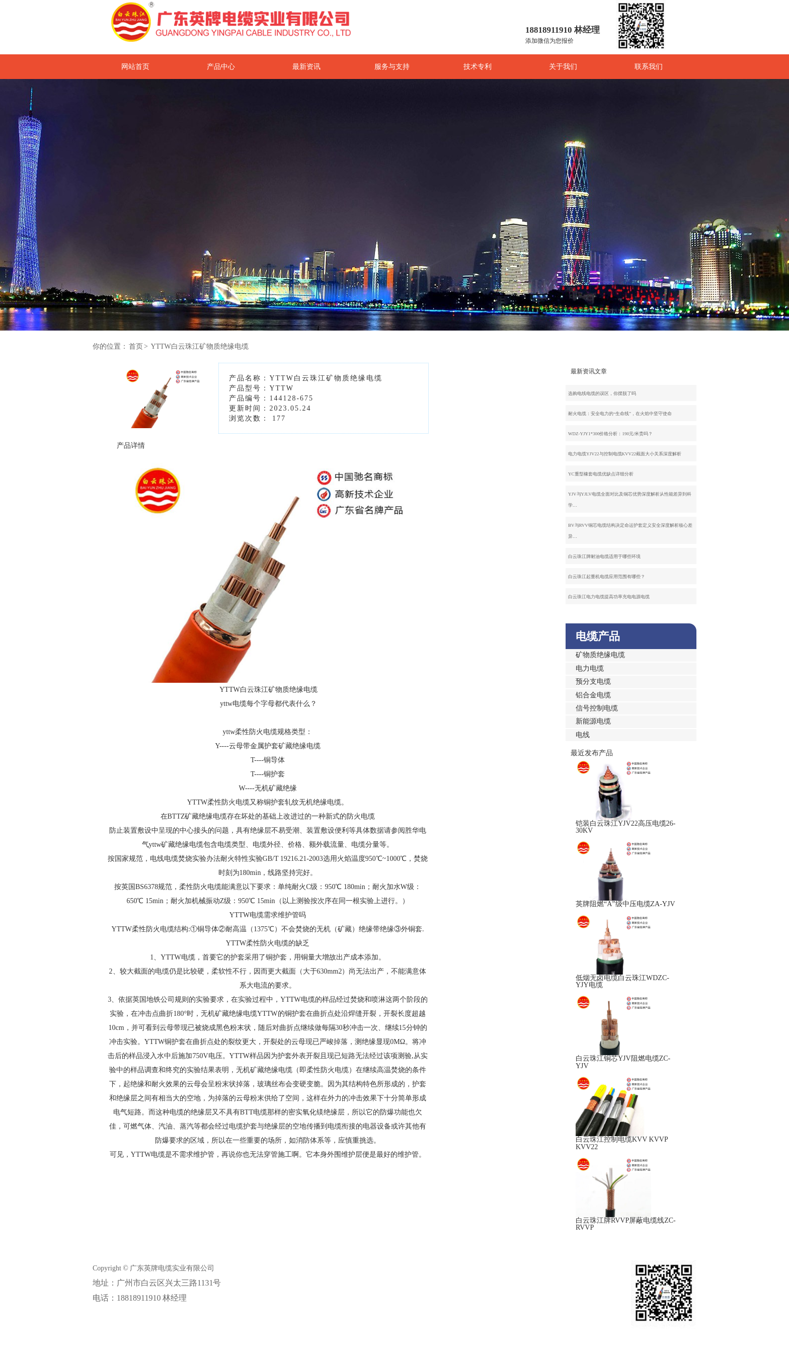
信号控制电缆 (597, 708)
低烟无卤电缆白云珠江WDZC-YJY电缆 (622, 981)
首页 (136, 346)
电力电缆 (590, 668)
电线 (583, 735)
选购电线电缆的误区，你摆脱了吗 (602, 393)
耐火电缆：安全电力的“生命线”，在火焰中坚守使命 (620, 413)
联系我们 (649, 66)
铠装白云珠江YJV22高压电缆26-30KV (625, 827)
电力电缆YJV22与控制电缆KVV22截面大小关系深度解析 (624, 453)
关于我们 (563, 66)
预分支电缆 (593, 681)
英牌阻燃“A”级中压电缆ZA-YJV (625, 904)
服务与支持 (392, 66)
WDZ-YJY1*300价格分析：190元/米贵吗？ (610, 433)
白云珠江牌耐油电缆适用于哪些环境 (604, 556)
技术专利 (477, 66)
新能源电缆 (593, 721)
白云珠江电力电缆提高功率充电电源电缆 (609, 596)
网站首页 (135, 66)
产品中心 (221, 66)
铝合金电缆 (593, 695)
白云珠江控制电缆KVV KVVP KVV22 (622, 1143)
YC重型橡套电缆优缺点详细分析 (601, 473)
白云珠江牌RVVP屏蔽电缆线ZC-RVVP (626, 1224)
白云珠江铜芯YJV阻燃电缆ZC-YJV (623, 1062)
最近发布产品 (592, 753)
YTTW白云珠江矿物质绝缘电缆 (199, 346)
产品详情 (131, 445)
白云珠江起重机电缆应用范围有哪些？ (606, 576)
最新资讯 (306, 66)
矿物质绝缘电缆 (600, 655)
